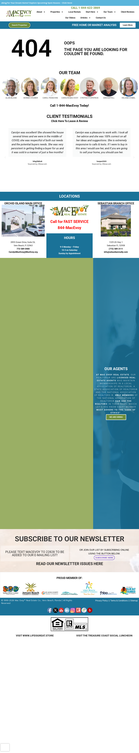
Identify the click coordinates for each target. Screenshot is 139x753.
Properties (56, 12)
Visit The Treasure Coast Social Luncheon (104, 635)
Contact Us (101, 18)
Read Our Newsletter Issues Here (69, 564)
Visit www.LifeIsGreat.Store (35, 635)
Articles (85, 18)
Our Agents (116, 369)
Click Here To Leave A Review (69, 121)
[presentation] (5, 747)
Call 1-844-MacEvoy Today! (69, 105)
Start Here (92, 12)
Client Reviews (127, 12)
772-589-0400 (23, 249)
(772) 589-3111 (116, 249)
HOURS (69, 238)
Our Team (110, 12)
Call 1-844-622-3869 (85, 7)
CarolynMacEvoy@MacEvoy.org (23, 252)
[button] (5, 157)
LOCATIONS (69, 196)
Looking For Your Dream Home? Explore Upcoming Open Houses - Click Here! (49, 3)
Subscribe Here (104, 557)
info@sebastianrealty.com (116, 252)
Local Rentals (74, 12)
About (41, 12)
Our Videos (70, 18)
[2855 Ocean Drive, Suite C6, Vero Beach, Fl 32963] (46, 393)
